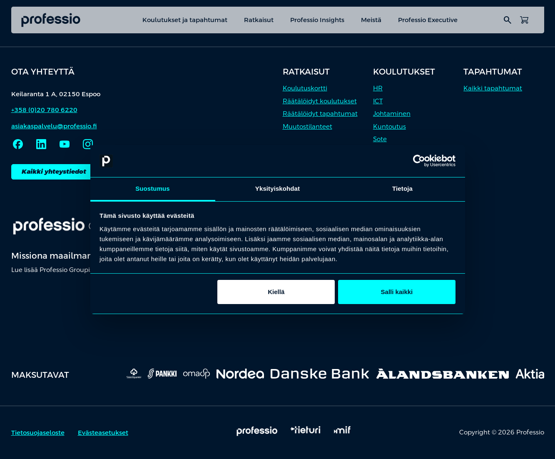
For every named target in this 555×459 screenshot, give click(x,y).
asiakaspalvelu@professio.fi (54, 126)
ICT (378, 101)
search (508, 20)
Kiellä (276, 291)
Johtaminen (392, 113)
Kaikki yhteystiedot (54, 171)
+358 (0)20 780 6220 (44, 109)
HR (378, 88)
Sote (380, 138)
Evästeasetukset (103, 432)
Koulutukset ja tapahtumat (184, 19)
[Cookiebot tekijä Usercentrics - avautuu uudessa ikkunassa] (419, 161)
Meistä (371, 19)
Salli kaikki (397, 291)
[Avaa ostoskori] (524, 20)
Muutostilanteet (307, 126)
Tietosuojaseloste (38, 432)
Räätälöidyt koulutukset (320, 101)
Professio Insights (317, 19)
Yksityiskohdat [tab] (277, 188)
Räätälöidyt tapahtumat (320, 113)
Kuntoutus (389, 126)
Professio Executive (428, 19)
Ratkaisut (259, 19)
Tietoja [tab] (402, 188)
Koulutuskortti (305, 88)
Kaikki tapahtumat (492, 88)
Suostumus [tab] (152, 188)
